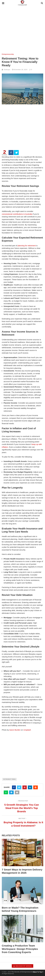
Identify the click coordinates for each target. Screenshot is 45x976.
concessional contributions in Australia (17, 214)
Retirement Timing (9, 779)
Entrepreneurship (8, 54)
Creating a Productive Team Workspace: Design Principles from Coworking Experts (20, 949)
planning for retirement (27, 246)
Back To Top (38, 972)
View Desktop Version (22, 966)
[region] (22, 124)
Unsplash (27, 730)
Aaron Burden (15, 730)
